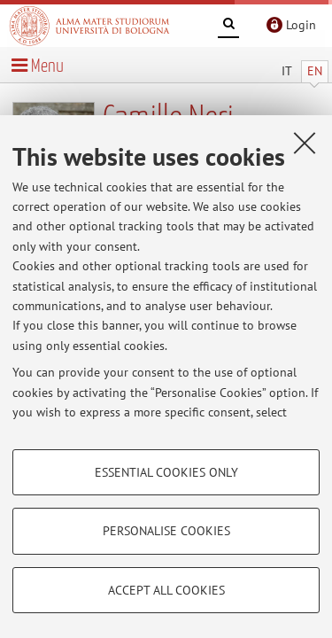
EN (314, 71)
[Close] (304, 142)
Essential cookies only (166, 472)
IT (287, 71)
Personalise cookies (166, 531)
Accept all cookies (166, 590)
